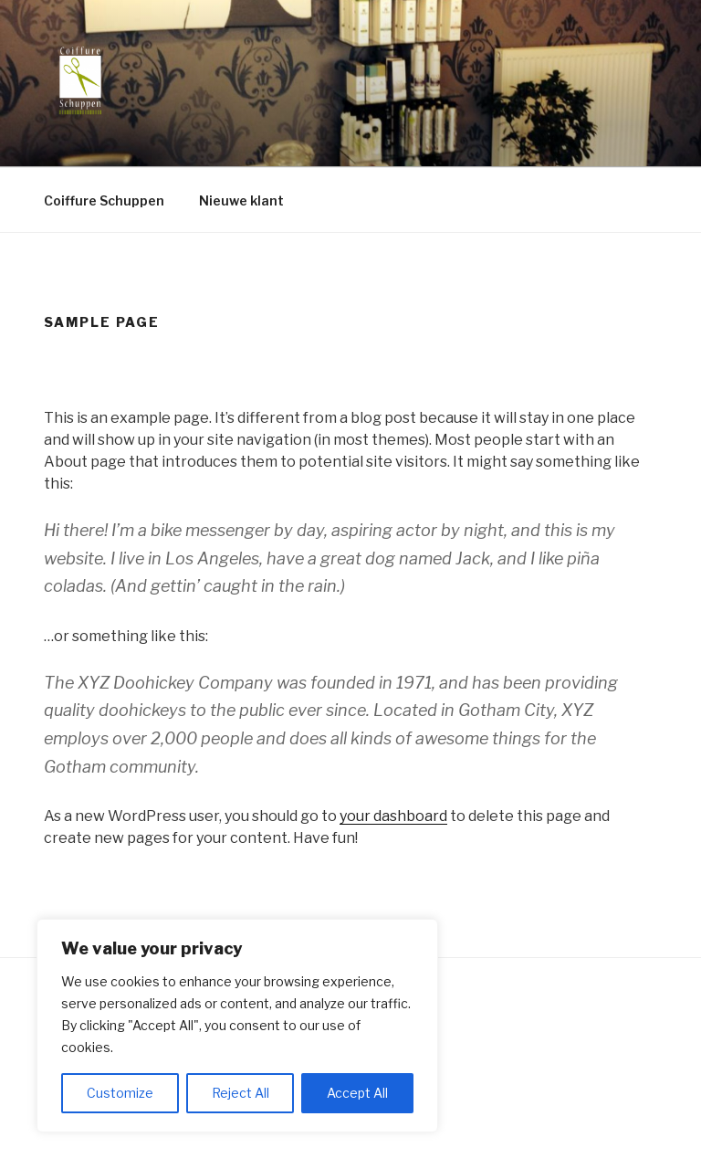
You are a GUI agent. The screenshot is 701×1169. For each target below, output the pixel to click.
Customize (120, 1093)
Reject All (240, 1093)
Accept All (357, 1093)
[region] (237, 1025)
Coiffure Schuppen (104, 200)
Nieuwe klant (241, 200)
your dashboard (393, 816)
